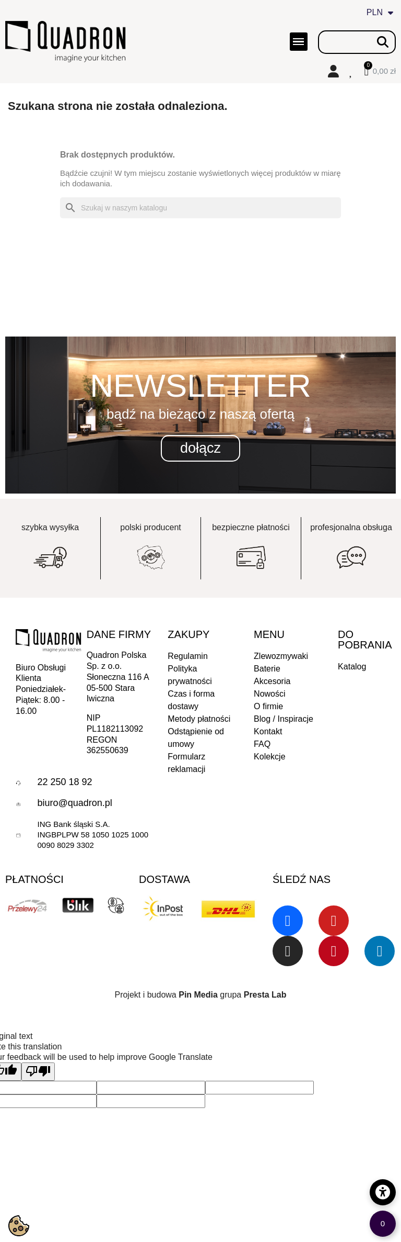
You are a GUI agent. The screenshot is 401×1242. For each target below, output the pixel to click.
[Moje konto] (333, 71)
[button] (200, 448)
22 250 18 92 (64, 782)
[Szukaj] (200, 207)
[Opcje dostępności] (383, 1192)
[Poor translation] (38, 1071)
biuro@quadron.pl (74, 803)
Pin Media (198, 994)
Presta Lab (265, 994)
